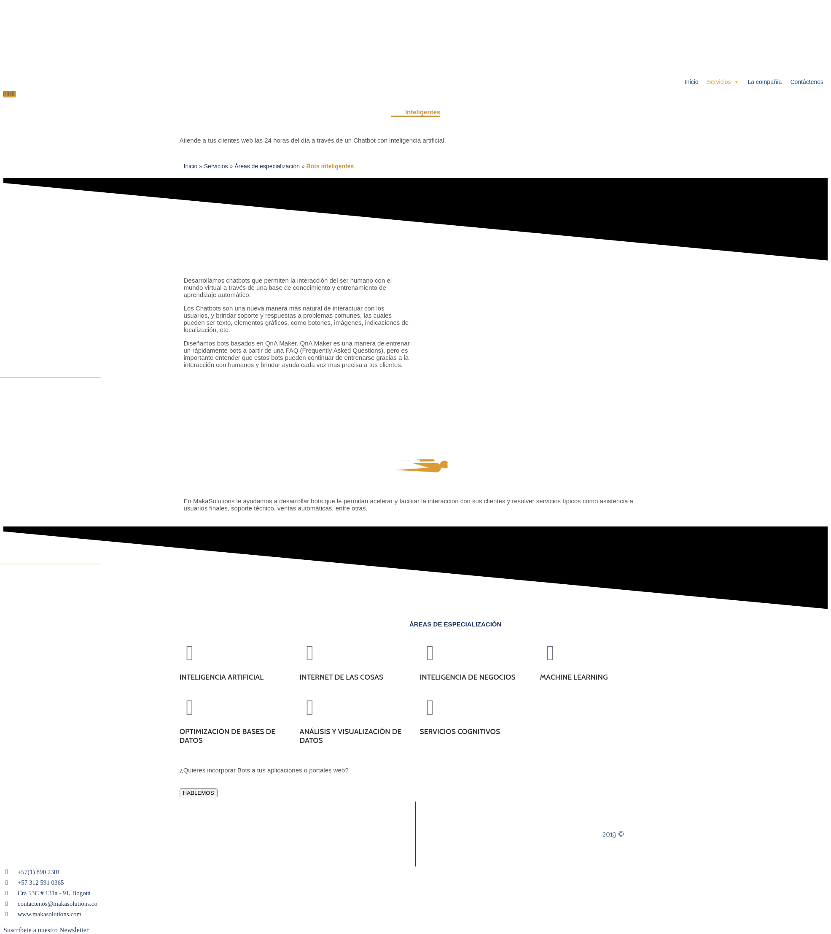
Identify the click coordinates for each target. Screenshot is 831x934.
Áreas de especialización (267, 166)
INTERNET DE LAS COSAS (342, 676)
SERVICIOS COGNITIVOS (460, 731)
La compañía (765, 81)
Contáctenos (806, 81)
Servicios (723, 81)
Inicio (692, 81)
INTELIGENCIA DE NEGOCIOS (468, 676)
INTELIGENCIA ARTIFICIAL (222, 676)
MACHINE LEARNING (574, 676)
